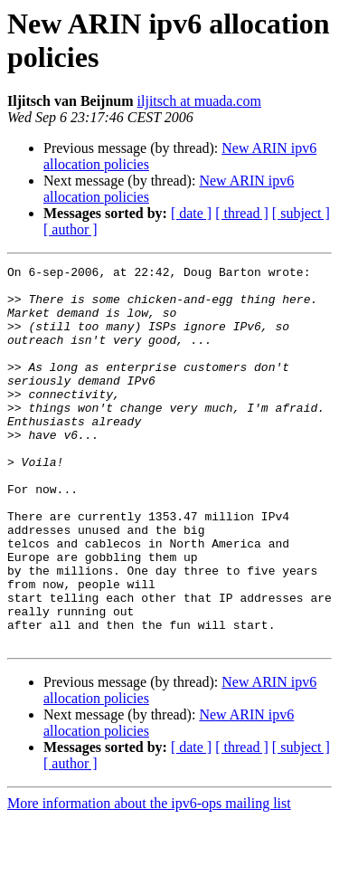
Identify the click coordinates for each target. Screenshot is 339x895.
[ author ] (70, 229)
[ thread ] (241, 213)
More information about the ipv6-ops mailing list (149, 879)
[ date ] (191, 213)
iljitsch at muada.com (199, 101)
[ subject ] (301, 213)
